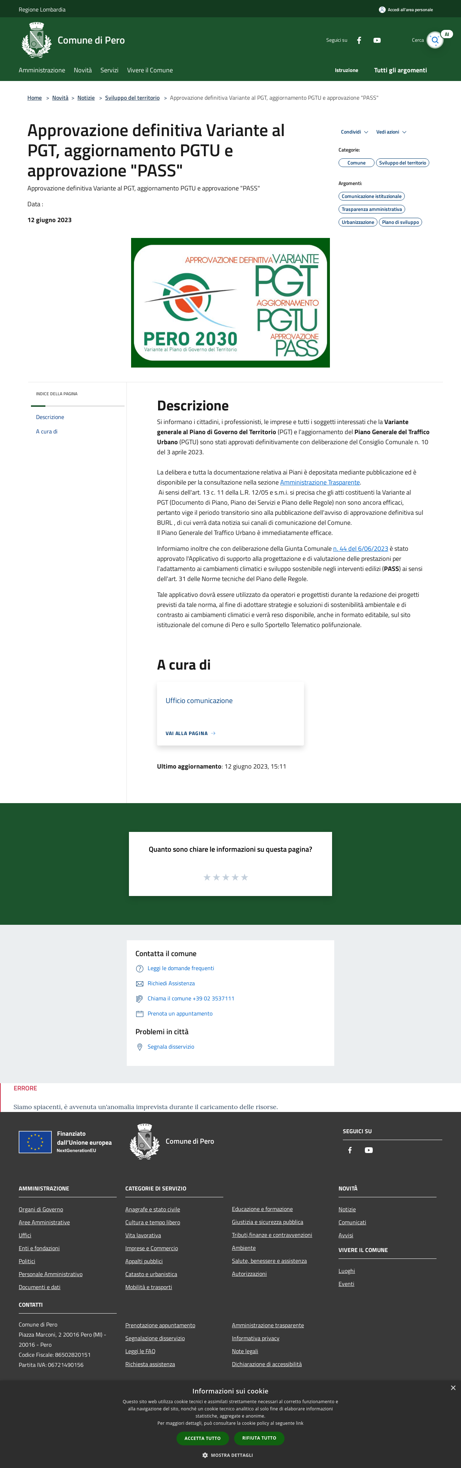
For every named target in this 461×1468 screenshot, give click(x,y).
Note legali (245, 1351)
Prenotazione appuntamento (160, 1325)
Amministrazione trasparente (268, 1325)
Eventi (346, 1283)
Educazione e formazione (262, 1208)
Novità (60, 97)
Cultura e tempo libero (152, 1222)
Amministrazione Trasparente (320, 482)
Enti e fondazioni (39, 1248)
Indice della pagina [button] (56, 393)
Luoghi (347, 1270)
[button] (230, 1455)
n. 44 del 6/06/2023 (360, 548)
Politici (27, 1261)
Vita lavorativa (143, 1235)
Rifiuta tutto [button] (259, 1438)
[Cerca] (433, 40)
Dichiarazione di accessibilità (267, 1364)
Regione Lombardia (42, 9)
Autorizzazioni (249, 1273)
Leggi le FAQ (140, 1351)
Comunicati (352, 1222)
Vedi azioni (392, 132)
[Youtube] (369, 40)
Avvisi (346, 1235)
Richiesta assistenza (150, 1364)
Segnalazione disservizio (155, 1338)
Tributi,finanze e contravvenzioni (272, 1234)
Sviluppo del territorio (132, 97)
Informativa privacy (255, 1338)
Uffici (25, 1235)
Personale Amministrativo (50, 1274)
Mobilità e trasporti (148, 1287)
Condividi (356, 132)
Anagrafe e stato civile (152, 1209)
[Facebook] (351, 40)
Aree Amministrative (44, 1222)
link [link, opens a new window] (300, 1423)
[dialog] (230, 1424)
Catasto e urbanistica (151, 1274)
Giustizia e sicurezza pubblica (267, 1221)
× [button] (453, 1388)
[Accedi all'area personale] (406, 9)
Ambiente (244, 1247)
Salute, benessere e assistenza (269, 1260)
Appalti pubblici (144, 1261)
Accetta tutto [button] (203, 1438)
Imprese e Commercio (151, 1248)
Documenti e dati (40, 1287)
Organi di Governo (41, 1209)
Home (34, 97)
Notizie (86, 97)
